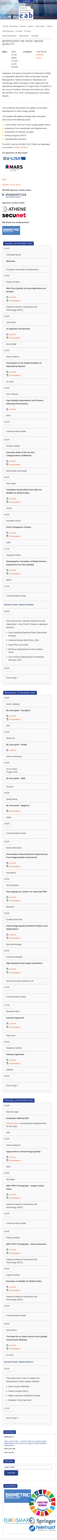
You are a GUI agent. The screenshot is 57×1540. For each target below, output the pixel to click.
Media (50, 26)
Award (30, 26)
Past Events (24, 36)
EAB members (12, 1123)
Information (40, 26)
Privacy (27, 31)
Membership (8, 31)
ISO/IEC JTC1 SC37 (11, 185)
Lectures (34, 36)
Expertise (14, 26)
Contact (18, 31)
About (5, 26)
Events (23, 26)
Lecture (12, 297)
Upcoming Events (9, 36)
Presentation (15, 301)
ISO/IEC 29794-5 (20, 147)
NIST (4, 179)
